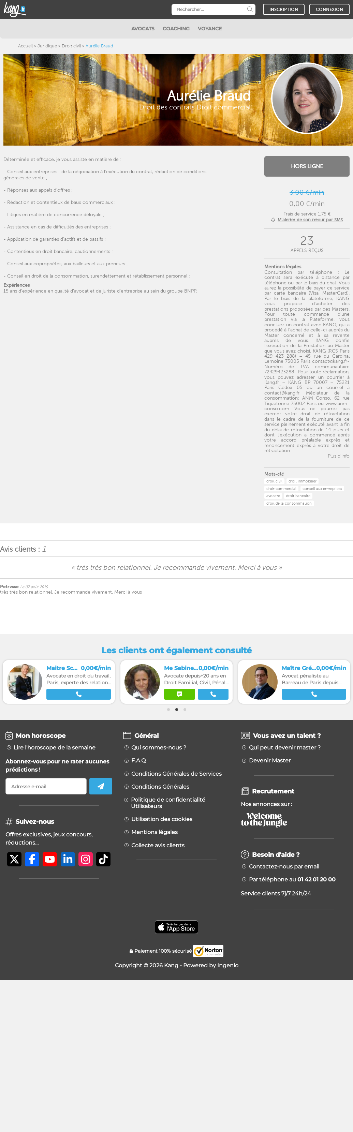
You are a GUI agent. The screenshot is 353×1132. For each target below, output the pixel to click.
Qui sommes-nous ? (158, 748)
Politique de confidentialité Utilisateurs (168, 803)
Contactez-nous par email (284, 867)
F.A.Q (138, 761)
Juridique (47, 45)
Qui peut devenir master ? (285, 748)
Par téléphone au (292, 880)
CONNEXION (329, 9)
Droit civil (71, 45)
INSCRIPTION (283, 9)
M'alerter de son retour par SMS (310, 219)
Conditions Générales (160, 787)
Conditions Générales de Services (176, 774)
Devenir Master (270, 761)
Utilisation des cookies (161, 819)
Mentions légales (154, 832)
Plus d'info (339, 456)
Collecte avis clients (158, 846)
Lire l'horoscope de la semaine (54, 748)
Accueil (25, 45)
